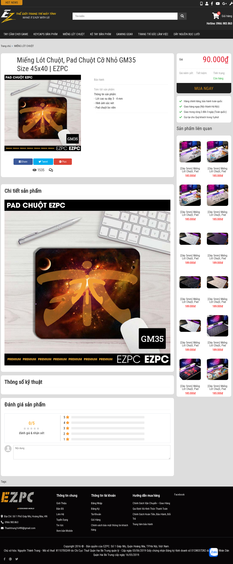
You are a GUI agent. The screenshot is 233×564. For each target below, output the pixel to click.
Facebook (179, 494)
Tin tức (59, 525)
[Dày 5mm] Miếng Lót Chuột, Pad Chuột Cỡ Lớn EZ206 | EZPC (190, 257)
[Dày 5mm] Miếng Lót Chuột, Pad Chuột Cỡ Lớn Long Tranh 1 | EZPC (190, 213)
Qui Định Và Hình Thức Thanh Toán (150, 508)
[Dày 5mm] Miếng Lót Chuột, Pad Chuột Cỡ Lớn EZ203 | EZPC (190, 300)
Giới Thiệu (61, 503)
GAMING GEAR (124, 34)
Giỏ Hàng (95, 519)
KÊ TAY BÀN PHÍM (100, 34)
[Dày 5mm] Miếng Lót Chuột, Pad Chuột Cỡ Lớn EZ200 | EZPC (190, 344)
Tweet (43, 161)
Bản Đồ (60, 508)
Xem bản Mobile (64, 530)
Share (23, 161)
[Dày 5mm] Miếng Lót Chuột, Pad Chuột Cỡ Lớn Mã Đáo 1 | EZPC (190, 170)
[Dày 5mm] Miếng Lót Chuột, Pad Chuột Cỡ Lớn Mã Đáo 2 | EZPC (217, 213)
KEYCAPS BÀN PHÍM (45, 34)
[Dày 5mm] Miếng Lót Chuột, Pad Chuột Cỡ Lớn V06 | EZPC (190, 387)
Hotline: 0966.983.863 (219, 23)
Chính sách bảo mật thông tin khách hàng (109, 527)
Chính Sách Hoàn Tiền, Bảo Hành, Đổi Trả (152, 516)
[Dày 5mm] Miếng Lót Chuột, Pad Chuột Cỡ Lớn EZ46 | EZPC (217, 344)
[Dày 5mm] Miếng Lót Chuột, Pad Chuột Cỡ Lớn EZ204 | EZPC (217, 257)
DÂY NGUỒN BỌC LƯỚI (187, 34)
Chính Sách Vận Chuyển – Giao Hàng (151, 503)
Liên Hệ (60, 514)
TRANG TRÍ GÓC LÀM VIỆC (153, 34)
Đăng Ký (95, 508)
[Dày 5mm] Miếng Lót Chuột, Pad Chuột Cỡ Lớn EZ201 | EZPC (217, 300)
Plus (63, 161)
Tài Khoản (96, 514)
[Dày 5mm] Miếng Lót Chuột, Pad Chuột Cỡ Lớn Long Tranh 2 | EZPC (217, 170)
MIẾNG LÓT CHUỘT (74, 34)
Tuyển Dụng (62, 519)
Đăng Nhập (96, 503)
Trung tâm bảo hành (143, 524)
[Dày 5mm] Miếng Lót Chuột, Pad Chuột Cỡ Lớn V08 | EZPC (217, 387)
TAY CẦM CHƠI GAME (16, 34)
